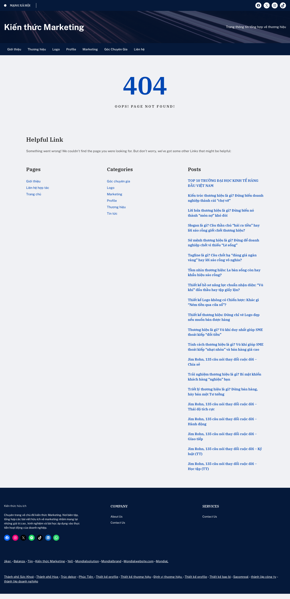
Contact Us (104, 523)
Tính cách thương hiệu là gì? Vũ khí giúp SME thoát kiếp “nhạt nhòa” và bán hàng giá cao (225, 347)
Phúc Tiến (86, 581)
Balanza (19, 566)
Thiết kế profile (107, 581)
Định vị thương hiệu (167, 581)
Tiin (30, 566)
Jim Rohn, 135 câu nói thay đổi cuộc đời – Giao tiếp (222, 437)
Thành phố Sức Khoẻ (19, 581)
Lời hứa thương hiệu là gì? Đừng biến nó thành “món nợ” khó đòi (221, 213)
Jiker (7, 566)
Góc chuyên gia (118, 181)
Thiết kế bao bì (219, 581)
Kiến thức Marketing (45, 27)
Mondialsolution (87, 566)
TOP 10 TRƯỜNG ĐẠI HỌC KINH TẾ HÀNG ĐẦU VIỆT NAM (223, 183)
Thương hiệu (116, 207)
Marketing (114, 194)
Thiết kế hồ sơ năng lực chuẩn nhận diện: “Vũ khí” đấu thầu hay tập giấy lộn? (225, 287)
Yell (70, 566)
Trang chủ (33, 194)
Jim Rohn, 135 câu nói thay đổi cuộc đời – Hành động (222, 422)
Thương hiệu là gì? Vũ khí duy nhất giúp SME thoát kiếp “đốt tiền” (225, 332)
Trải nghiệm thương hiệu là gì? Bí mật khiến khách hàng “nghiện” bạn (224, 377)
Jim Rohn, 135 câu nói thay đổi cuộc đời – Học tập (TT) (222, 467)
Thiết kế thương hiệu (135, 581)
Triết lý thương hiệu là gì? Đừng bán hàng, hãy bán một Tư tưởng (223, 392)
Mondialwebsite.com (139, 566)
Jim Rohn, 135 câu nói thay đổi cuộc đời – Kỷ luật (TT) (225, 452)
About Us (103, 517)
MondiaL (163, 566)
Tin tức (112, 213)
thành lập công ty (264, 581)
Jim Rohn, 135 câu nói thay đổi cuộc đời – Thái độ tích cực (222, 407)
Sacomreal (241, 581)
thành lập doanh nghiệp (21, 586)
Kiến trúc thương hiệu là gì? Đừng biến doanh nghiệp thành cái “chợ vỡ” (225, 198)
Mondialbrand (112, 566)
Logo (110, 188)
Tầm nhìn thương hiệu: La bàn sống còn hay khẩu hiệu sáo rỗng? (224, 273)
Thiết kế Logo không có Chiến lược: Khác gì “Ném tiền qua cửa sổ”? (223, 302)
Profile (112, 201)
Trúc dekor (69, 581)
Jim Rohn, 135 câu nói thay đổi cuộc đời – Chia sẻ (222, 362)
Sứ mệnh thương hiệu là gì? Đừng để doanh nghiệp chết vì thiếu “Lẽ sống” (223, 243)
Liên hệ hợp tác (37, 188)
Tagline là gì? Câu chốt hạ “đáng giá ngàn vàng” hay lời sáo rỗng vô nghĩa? (222, 258)
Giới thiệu (33, 181)
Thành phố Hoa (47, 581)
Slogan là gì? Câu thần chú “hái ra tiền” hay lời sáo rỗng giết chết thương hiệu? (224, 228)
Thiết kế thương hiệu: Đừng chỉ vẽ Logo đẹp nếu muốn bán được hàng (224, 317)
